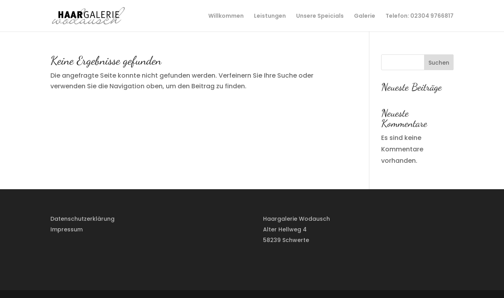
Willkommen (226, 16)
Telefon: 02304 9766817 (419, 16)
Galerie (364, 16)
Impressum (66, 229)
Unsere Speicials (320, 16)
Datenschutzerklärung (82, 219)
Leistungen (270, 16)
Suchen (438, 63)
